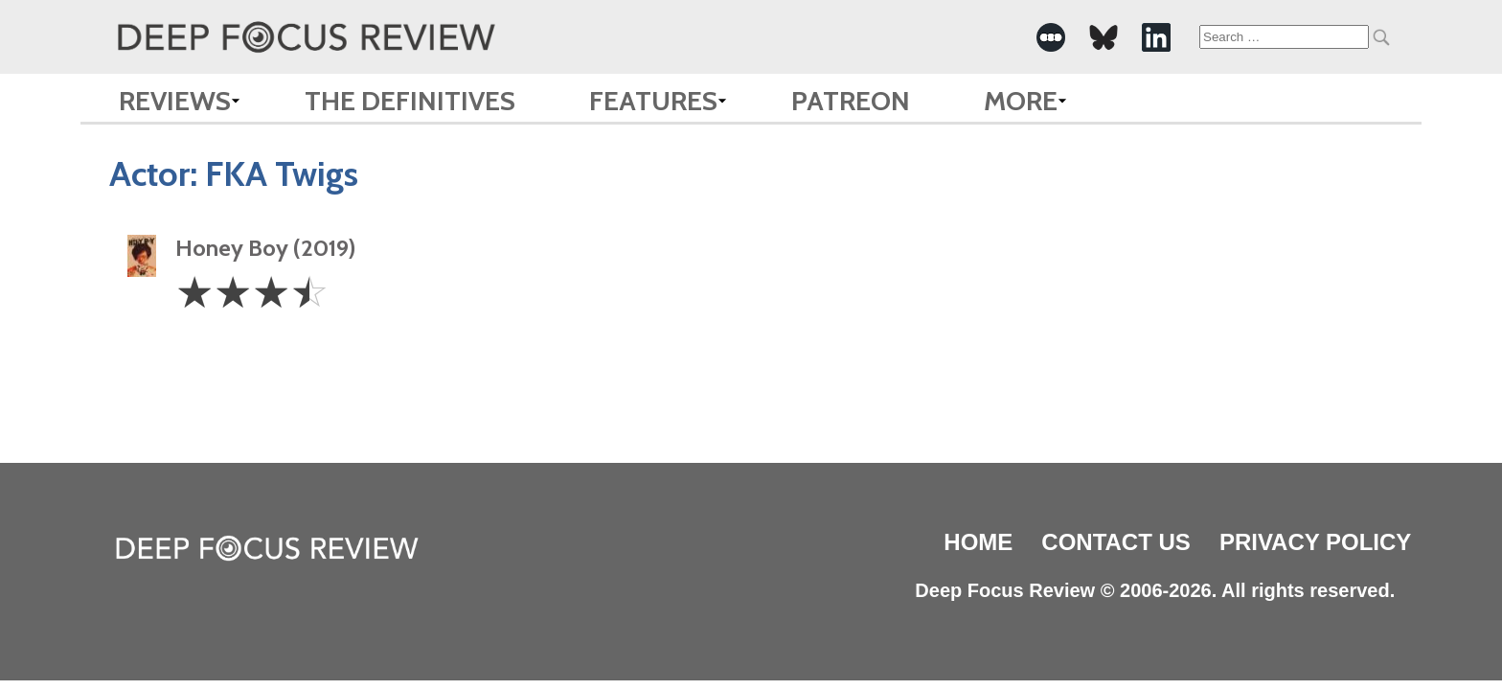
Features (653, 100)
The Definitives (410, 100)
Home (978, 542)
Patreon (850, 100)
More (1021, 100)
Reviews (175, 100)
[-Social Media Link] (1050, 37)
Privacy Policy (1315, 542)
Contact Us (1116, 542)
